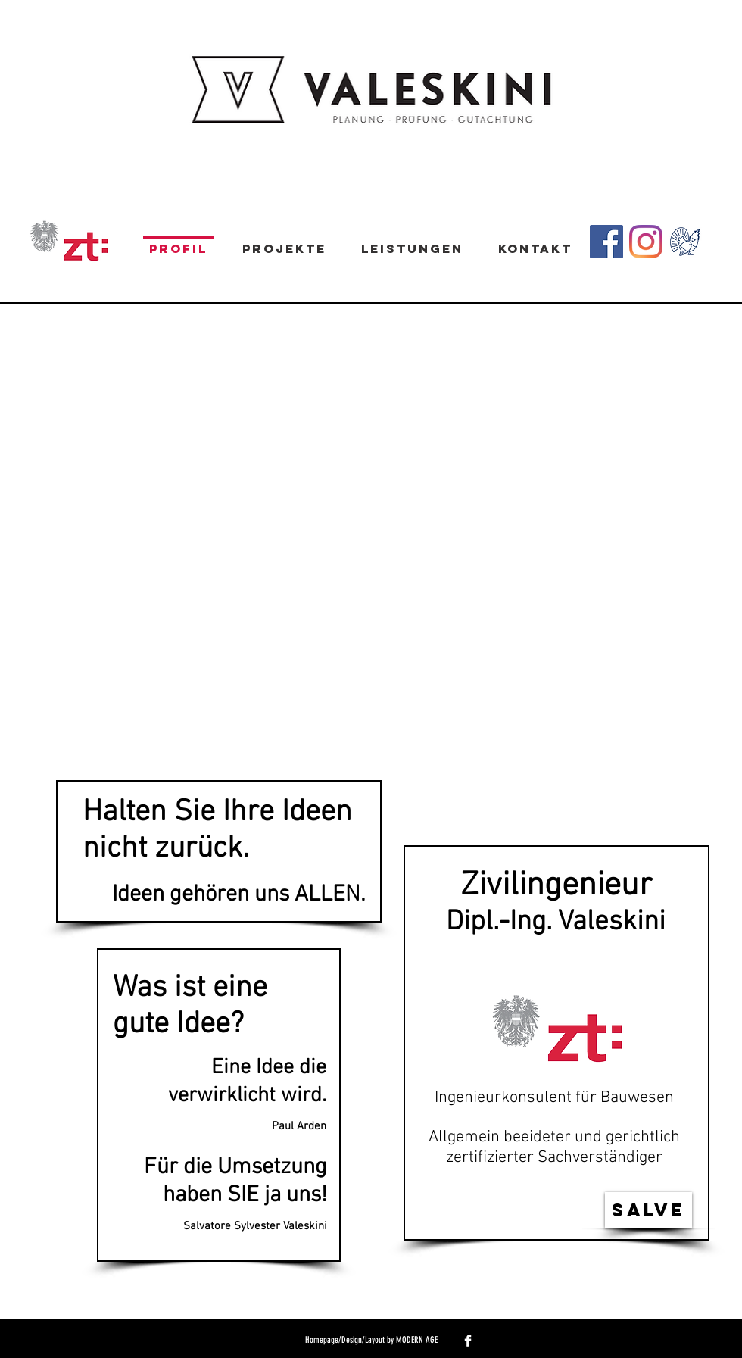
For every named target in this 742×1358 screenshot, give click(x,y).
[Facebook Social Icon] (606, 241)
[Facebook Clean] (468, 1341)
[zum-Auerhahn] (685, 241)
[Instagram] (645, 241)
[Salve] (648, 1210)
